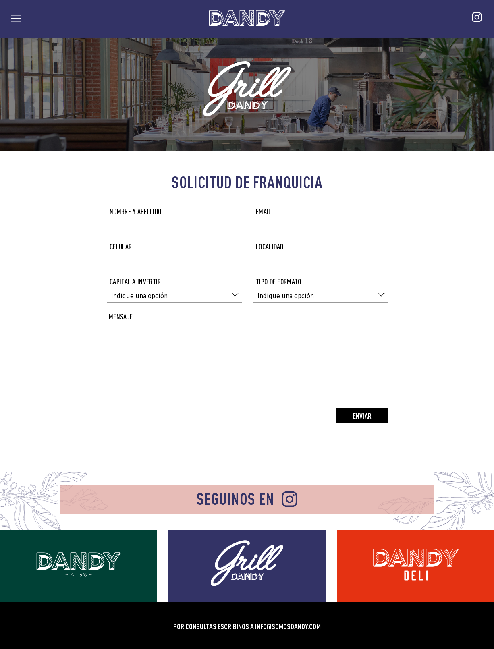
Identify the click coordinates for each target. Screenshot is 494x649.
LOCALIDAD (270, 247)
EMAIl (263, 211)
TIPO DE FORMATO (278, 282)
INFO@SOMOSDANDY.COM (288, 626)
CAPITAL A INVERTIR (135, 282)
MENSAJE (121, 317)
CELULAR (121, 247)
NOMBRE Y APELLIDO (135, 211)
